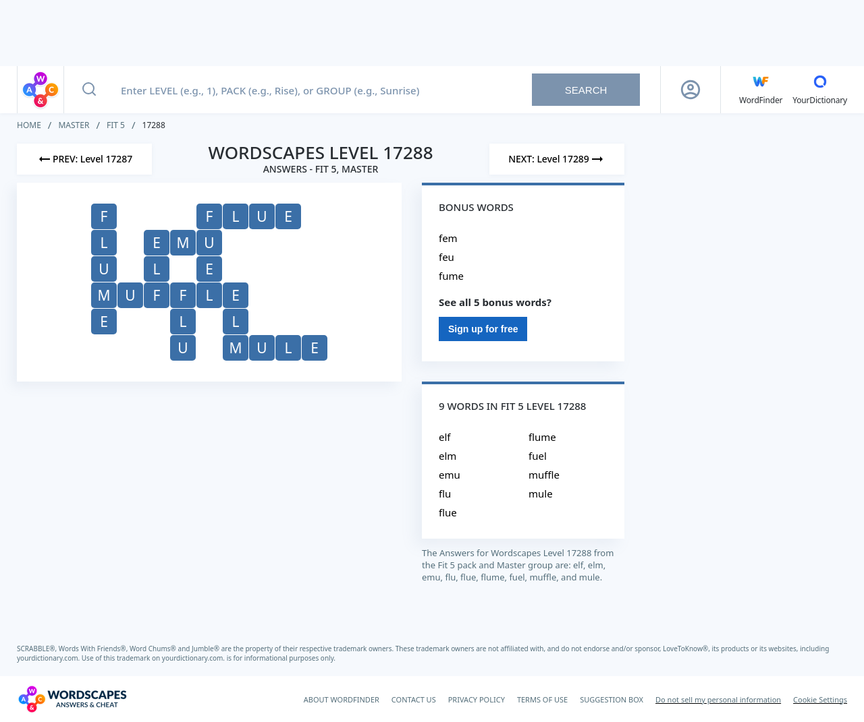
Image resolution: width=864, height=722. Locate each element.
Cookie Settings (820, 699)
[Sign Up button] (690, 89)
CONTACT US (414, 699)
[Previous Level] (84, 159)
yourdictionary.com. (49, 658)
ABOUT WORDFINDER (341, 699)
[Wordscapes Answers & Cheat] (72, 699)
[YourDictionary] (819, 89)
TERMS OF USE (542, 699)
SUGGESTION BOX (611, 699)
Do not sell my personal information (718, 699)
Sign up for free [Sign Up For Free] (483, 329)
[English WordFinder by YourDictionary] (760, 89)
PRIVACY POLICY (476, 699)
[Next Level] (556, 159)
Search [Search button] (586, 90)
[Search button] (89, 89)
